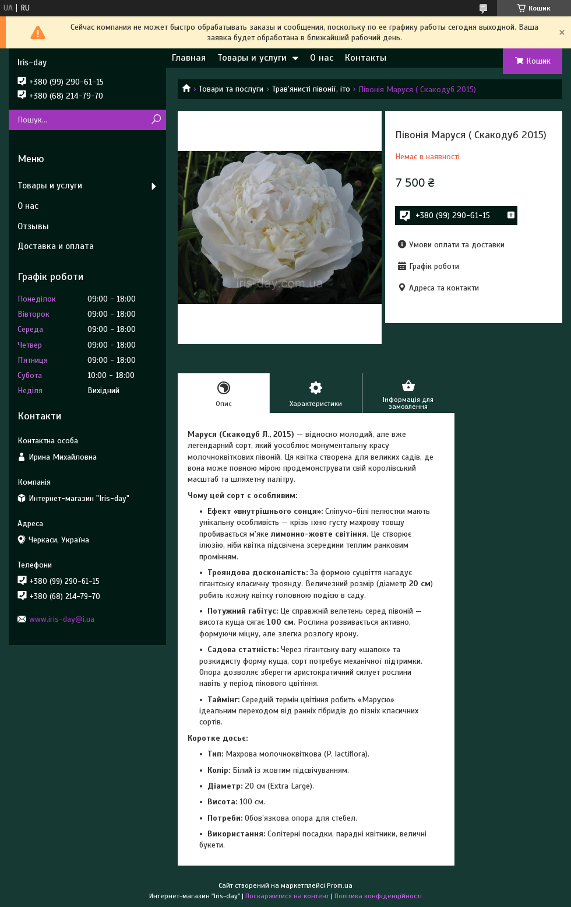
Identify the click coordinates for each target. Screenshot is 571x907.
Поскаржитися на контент (287, 896)
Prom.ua (340, 885)
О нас (321, 58)
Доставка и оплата (55, 246)
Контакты (365, 58)
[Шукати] (156, 120)
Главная (189, 58)
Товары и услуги (252, 58)
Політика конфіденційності (378, 896)
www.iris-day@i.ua (61, 619)
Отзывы (33, 226)
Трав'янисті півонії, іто (311, 89)
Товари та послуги (231, 89)
